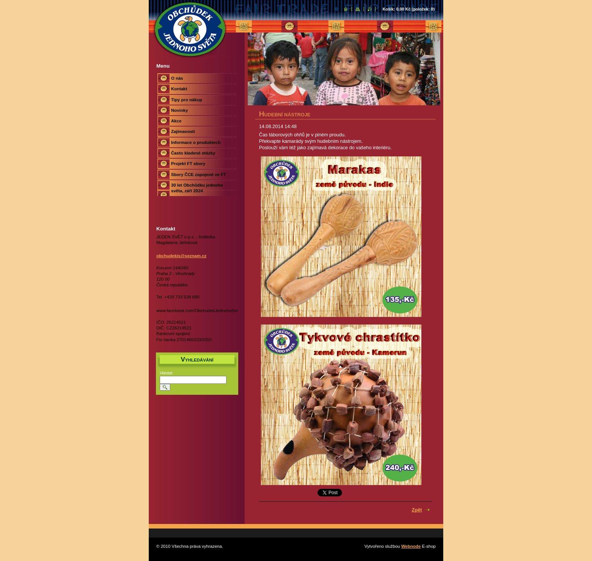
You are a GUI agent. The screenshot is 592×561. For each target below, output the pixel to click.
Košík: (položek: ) (408, 9)
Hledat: (167, 373)
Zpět (417, 510)
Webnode (411, 546)
